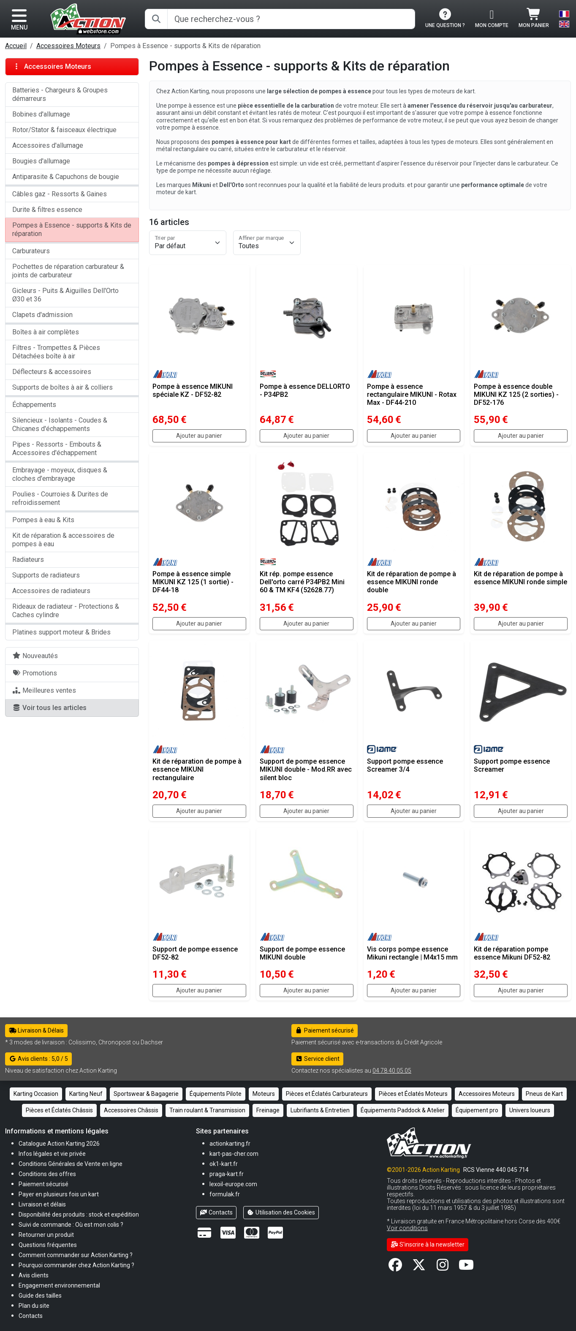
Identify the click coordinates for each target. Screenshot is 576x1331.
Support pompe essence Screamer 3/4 (405, 765)
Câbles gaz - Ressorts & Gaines (59, 194)
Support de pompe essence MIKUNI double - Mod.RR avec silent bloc (306, 769)
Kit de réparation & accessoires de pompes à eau (63, 539)
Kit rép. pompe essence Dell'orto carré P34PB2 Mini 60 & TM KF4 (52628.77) (302, 582)
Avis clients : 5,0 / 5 (38, 1058)
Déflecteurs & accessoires (51, 372)
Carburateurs (31, 251)
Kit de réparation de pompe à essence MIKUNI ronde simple (520, 578)
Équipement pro (477, 1110)
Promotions (34, 673)
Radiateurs (28, 560)
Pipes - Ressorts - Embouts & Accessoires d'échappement (56, 448)
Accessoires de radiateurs (51, 591)
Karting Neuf (86, 1093)
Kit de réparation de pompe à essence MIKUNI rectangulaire (197, 769)
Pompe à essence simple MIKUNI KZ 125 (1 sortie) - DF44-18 (193, 582)
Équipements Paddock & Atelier (403, 1110)
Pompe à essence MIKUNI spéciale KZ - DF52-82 (192, 390)
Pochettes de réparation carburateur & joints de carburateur (68, 271)
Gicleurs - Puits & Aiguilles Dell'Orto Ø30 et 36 (65, 295)
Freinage (268, 1110)
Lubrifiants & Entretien (320, 1110)
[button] (40, 1295)
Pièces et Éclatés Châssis (59, 1110)
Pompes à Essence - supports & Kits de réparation (71, 229)
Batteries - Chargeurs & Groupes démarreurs (60, 94)
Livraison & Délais (36, 1030)
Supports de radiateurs (46, 575)
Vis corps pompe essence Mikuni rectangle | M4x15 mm (412, 953)
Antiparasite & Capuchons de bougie (65, 177)
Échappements (34, 405)
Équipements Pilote (216, 1093)
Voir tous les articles (49, 708)
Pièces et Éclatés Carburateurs (327, 1093)
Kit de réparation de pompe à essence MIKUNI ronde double (411, 582)
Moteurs (264, 1093)
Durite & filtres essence (47, 210)
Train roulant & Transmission (207, 1110)
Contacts (216, 1212)
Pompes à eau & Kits (43, 520)
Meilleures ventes (44, 690)
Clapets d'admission (42, 315)
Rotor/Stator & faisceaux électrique (64, 130)
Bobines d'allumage (41, 114)
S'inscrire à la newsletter (428, 1244)
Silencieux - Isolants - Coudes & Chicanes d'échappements (59, 424)
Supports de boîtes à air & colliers (62, 387)
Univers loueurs (529, 1110)
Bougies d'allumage (41, 161)
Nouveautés (35, 656)
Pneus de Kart (544, 1093)
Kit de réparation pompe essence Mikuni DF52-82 (512, 953)
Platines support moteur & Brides (61, 632)
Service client (317, 1058)
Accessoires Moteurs (68, 46)
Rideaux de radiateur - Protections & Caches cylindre (65, 610)
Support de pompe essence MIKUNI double (302, 953)
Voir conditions (407, 1228)
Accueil (16, 46)
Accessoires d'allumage (47, 145)
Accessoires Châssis (131, 1110)
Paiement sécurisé (324, 1030)
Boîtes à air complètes (45, 332)
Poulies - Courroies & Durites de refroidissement (60, 498)
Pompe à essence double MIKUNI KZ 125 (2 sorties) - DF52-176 (516, 394)
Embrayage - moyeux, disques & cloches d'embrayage (59, 474)
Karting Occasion (36, 1093)
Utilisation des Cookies (281, 1212)
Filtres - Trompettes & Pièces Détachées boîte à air (56, 352)
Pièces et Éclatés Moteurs (413, 1093)
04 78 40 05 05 (391, 1070)
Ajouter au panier (199, 435)
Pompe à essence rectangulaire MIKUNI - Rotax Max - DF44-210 (411, 394)
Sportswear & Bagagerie (146, 1093)
